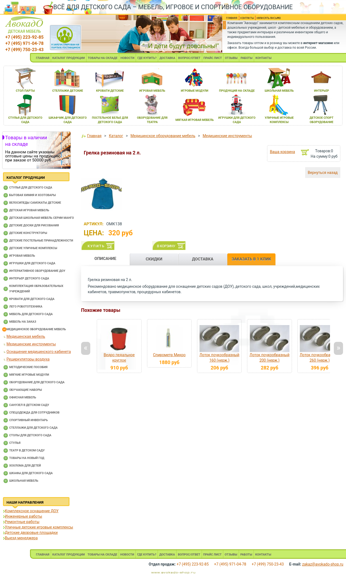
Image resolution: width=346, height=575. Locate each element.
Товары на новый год (26, 458)
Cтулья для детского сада (30, 187)
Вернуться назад (323, 172)
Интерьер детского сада (29, 278)
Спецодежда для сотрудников (34, 412)
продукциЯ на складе (237, 90)
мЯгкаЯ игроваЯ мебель (194, 120)
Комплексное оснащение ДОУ (31, 511)
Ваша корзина (282, 152)
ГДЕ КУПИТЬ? (147, 58)
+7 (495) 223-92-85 (24, 37)
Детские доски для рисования (34, 225)
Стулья (15, 443)
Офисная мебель (22, 397)
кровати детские (110, 90)
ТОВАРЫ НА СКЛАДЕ (103, 58)
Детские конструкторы (28, 233)
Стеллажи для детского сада (33, 427)
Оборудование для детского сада (37, 382)
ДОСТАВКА (167, 58)
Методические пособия (28, 367)
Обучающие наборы (25, 390)
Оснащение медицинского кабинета (38, 351)
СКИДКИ (154, 259)
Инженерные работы (23, 516)
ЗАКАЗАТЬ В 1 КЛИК (251, 259)
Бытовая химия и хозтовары (32, 195)
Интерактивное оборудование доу (37, 271)
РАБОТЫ (246, 58)
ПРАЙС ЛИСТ (213, 58)
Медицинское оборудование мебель (36, 329)
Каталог (116, 136)
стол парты (25, 90)
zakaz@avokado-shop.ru (322, 564)
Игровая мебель (22, 255)
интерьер (321, 90)
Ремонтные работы (22, 522)
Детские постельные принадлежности (41, 240)
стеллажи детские (67, 90)
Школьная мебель (23, 481)
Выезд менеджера (21, 538)
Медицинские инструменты (31, 344)
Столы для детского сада (30, 435)
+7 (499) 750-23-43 (24, 49)
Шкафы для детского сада (31, 473)
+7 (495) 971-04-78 (24, 43)
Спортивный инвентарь (28, 420)
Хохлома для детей (25, 465)
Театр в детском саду (27, 450)
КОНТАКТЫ (263, 58)
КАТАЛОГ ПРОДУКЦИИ (68, 58)
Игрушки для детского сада (32, 263)
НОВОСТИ (128, 58)
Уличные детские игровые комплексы (39, 527)
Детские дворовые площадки (31, 532)
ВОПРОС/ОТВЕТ (189, 58)
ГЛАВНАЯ (42, 58)
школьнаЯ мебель (279, 90)
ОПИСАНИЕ (105, 258)
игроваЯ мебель (152, 90)
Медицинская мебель (25, 336)
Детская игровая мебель (29, 210)
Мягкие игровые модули (29, 374)
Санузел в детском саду (29, 405)
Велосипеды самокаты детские (35, 202)
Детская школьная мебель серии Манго (41, 218)
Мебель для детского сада (31, 314)
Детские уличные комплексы (33, 248)
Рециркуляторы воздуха (27, 359)
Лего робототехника (25, 306)
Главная (94, 136)
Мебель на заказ (22, 321)
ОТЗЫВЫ (231, 58)
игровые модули (194, 90)
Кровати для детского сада (31, 299)
